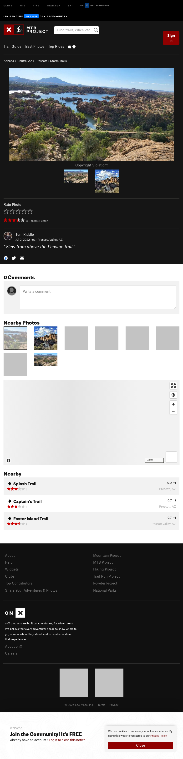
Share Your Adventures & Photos (31, 590)
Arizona (9, 61)
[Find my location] (173, 394)
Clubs (10, 576)
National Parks (105, 590)
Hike (36, 5)
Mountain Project (107, 555)
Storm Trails (58, 61)
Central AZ (24, 61)
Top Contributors (18, 583)
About (10, 555)
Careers (11, 653)
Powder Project (105, 583)
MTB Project (103, 562)
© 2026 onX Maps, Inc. (79, 704)
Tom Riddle (24, 234)
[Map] (91, 422)
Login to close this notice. (67, 740)
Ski (70, 5)
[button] (6, 257)
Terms (101, 704)
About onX (13, 646)
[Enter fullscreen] (173, 385)
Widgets (12, 569)
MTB (23, 5)
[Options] (171, 457)
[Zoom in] (173, 404)
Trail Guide (12, 46)
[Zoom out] (173, 411)
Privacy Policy (158, 735)
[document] (140, 739)
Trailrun (54, 5)
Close (140, 745)
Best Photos (34, 46)
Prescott (41, 61)
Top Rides (56, 46)
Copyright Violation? (91, 165)
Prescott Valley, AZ (50, 239)
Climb (8, 5)
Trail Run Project (106, 576)
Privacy (113, 704)
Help (9, 562)
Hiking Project (104, 569)
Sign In (171, 37)
